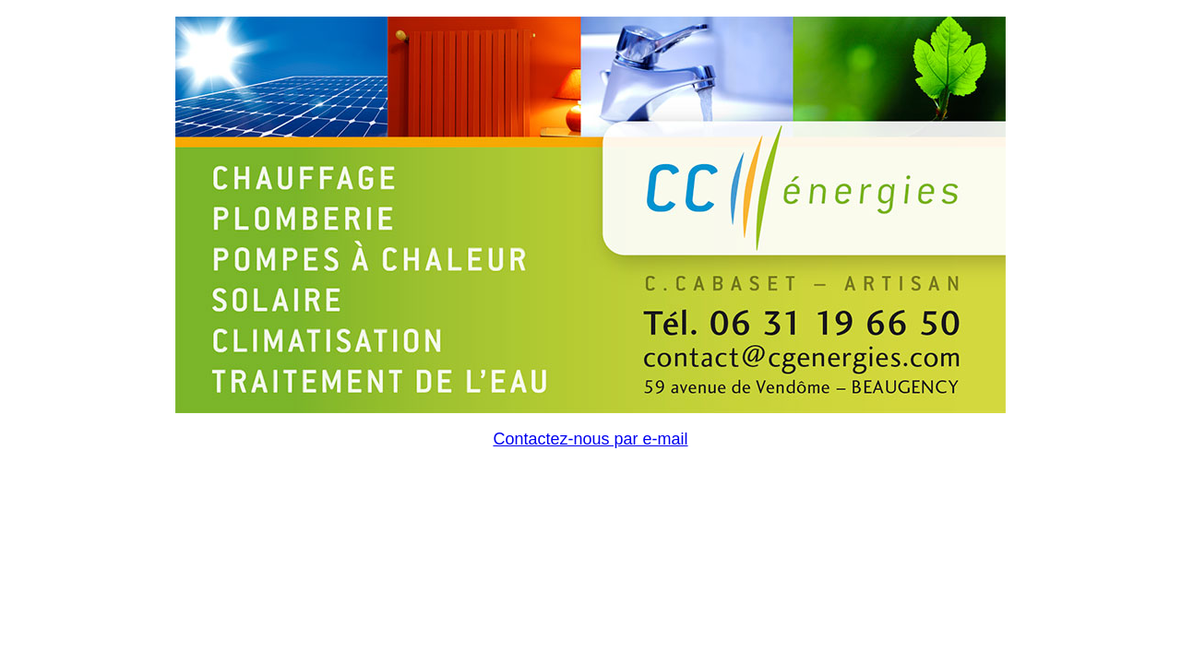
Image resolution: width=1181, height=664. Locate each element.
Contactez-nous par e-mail (590, 439)
